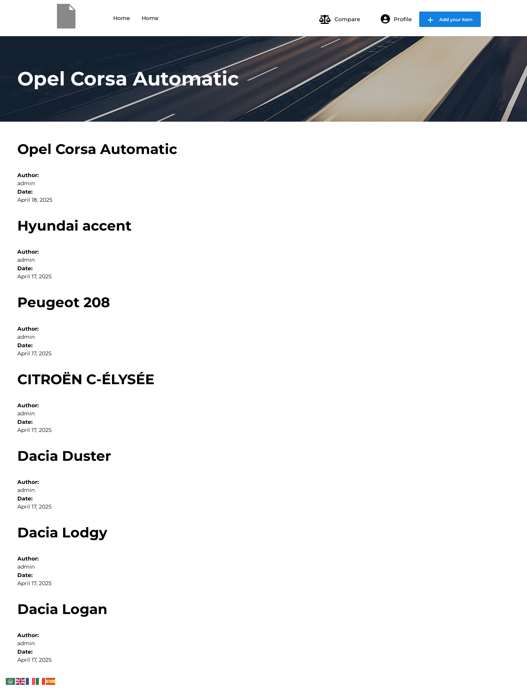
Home (121, 18)
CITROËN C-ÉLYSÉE (85, 379)
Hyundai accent (74, 225)
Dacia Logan (62, 609)
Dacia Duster (64, 455)
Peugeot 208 (63, 302)
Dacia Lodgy (62, 532)
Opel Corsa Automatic (97, 149)
